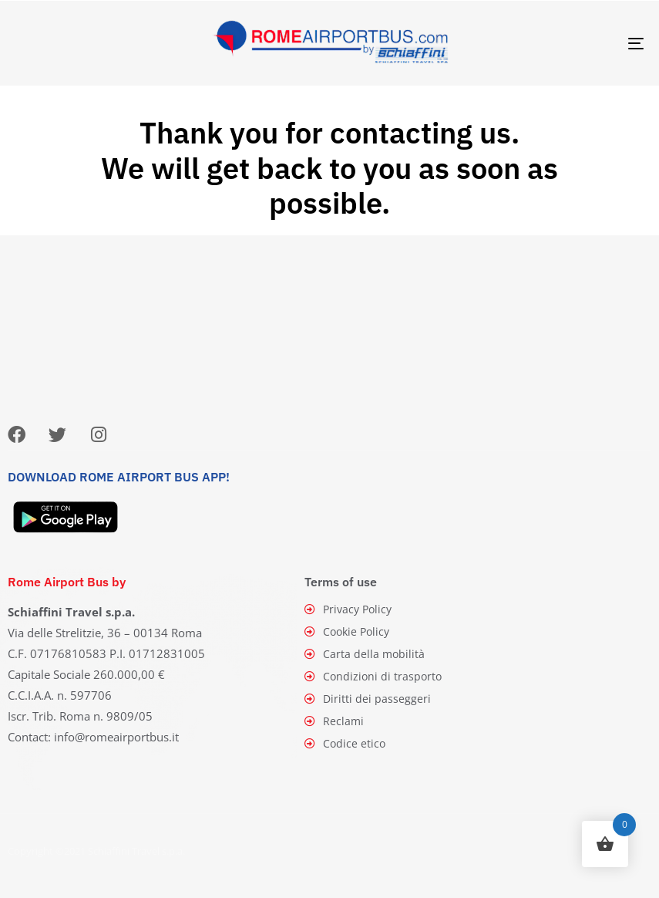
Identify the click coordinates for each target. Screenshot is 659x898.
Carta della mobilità (364, 653)
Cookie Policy (347, 631)
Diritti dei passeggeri (368, 698)
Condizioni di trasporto (373, 676)
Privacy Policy (348, 609)
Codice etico (345, 743)
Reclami (334, 721)
